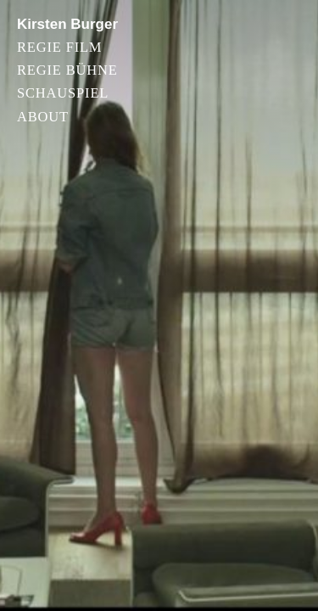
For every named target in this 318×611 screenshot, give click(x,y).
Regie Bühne (67, 71)
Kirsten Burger (67, 24)
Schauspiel (63, 94)
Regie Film (59, 48)
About (43, 117)
